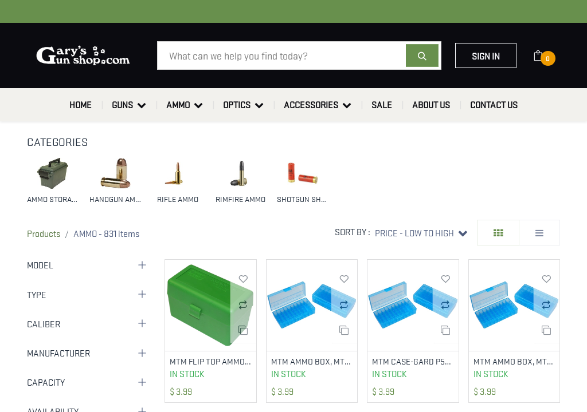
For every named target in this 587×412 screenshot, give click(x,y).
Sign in (486, 55)
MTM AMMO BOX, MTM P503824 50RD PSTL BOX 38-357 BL (514, 361)
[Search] (422, 55)
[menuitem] (80, 105)
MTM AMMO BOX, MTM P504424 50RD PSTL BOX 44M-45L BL (312, 361)
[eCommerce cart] (545, 55)
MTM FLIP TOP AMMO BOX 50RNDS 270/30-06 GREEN (211, 361)
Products (43, 233)
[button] (421, 232)
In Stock (187, 374)
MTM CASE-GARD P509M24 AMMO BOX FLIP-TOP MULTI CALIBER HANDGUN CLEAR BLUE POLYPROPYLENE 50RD (413, 361)
